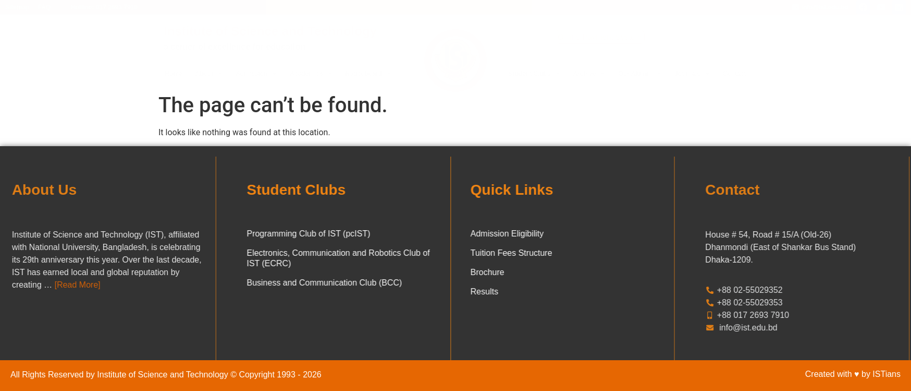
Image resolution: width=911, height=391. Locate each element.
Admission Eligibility (546, 233)
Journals (692, 73)
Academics (311, 73)
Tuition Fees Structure (551, 252)
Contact (734, 73)
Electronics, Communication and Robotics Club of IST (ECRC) (298, 258)
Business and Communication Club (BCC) (285, 282)
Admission (256, 73)
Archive (589, 73)
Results (523, 291)
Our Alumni (639, 73)
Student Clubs (534, 73)
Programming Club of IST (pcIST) (269, 233)
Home (173, 73)
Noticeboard (368, 73)
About (209, 73)
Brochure (527, 272)
